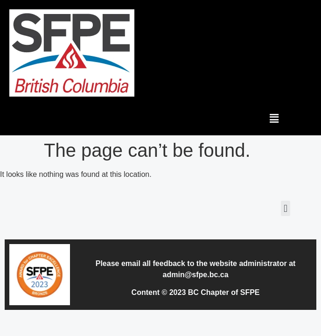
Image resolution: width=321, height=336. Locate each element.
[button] (274, 118)
